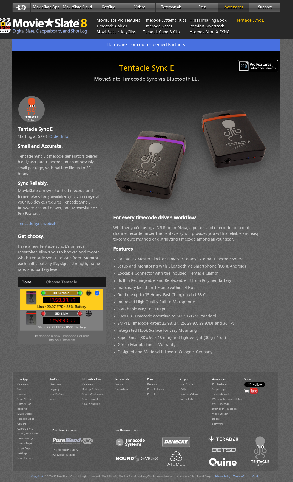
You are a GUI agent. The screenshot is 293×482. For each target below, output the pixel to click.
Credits (119, 384)
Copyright (37, 476)
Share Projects (90, 399)
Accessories (233, 7)
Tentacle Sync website (38, 224)
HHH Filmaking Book (208, 21)
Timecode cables (221, 394)
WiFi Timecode (220, 404)
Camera (21, 423)
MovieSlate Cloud (77, 7)
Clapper (22, 394)
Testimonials (171, 7)
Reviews (152, 384)
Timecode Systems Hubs (162, 21)
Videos (139, 7)
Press (202, 7)
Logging (55, 389)
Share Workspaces (93, 394)
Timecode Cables (111, 26)
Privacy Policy (222, 476)
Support (265, 7)
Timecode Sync (26, 438)
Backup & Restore (93, 389)
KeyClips (108, 7)
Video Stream (220, 414)
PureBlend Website (63, 454)
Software (217, 423)
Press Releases (155, 389)
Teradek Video (26, 418)
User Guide (186, 384)
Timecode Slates (157, 26)
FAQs (183, 389)
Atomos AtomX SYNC (209, 32)
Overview (23, 384)
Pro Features (219, 384)
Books (216, 418)
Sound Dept (24, 443)
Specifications (25, 458)
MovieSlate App (46, 7)
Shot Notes (24, 399)
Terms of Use (241, 476)
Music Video (24, 414)
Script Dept (24, 448)
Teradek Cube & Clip (161, 32)
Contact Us (186, 399)
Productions (122, 389)
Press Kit (152, 394)
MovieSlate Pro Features (115, 21)
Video (53, 399)
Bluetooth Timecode (224, 409)
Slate (20, 389)
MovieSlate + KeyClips (115, 32)
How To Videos (189, 394)
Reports (22, 409)
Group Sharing (91, 404)
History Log (24, 404)
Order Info (58, 137)
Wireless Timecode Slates (227, 399)
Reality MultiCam (27, 433)
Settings (22, 453)
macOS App (57, 394)
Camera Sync (25, 428)
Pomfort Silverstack (207, 26)
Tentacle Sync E (250, 21)
